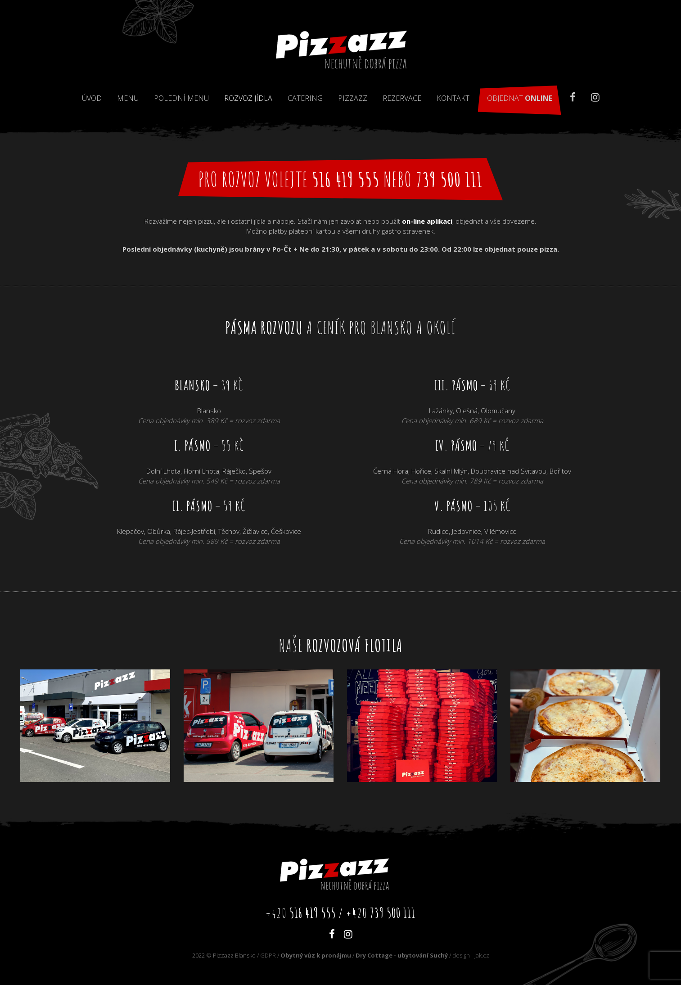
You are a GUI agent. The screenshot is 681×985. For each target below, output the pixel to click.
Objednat (519, 98)
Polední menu (181, 98)
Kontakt (453, 98)
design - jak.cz (470, 955)
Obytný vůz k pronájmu (315, 955)
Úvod (92, 98)
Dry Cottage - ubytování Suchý (402, 955)
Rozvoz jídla (248, 98)
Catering (305, 98)
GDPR (268, 955)
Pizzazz (352, 98)
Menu (128, 98)
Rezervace (402, 98)
